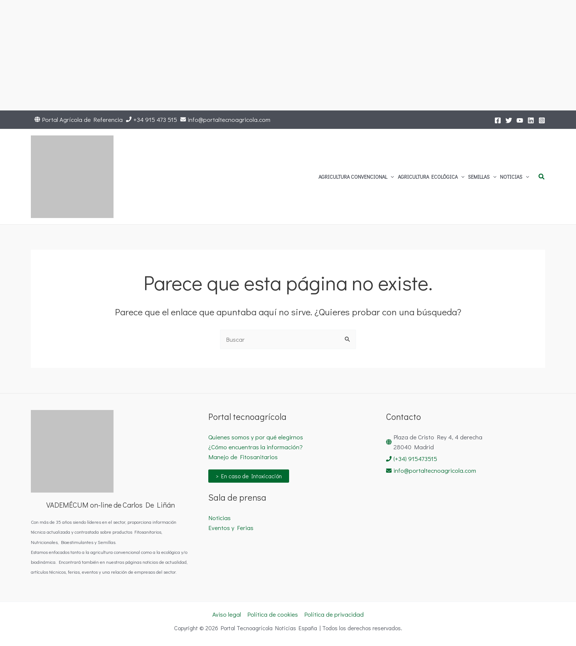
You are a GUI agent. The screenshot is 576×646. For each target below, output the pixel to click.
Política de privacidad (334, 614)
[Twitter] (508, 120)
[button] (390, 177)
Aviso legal (226, 614)
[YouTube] (519, 120)
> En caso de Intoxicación (249, 476)
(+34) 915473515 (415, 458)
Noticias (219, 517)
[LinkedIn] (531, 120)
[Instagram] (542, 120)
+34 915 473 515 (155, 119)
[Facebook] (497, 120)
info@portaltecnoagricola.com (229, 119)
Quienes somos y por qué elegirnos (255, 437)
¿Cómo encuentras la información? (255, 447)
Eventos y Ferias (230, 527)
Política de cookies (272, 614)
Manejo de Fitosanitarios (243, 457)
